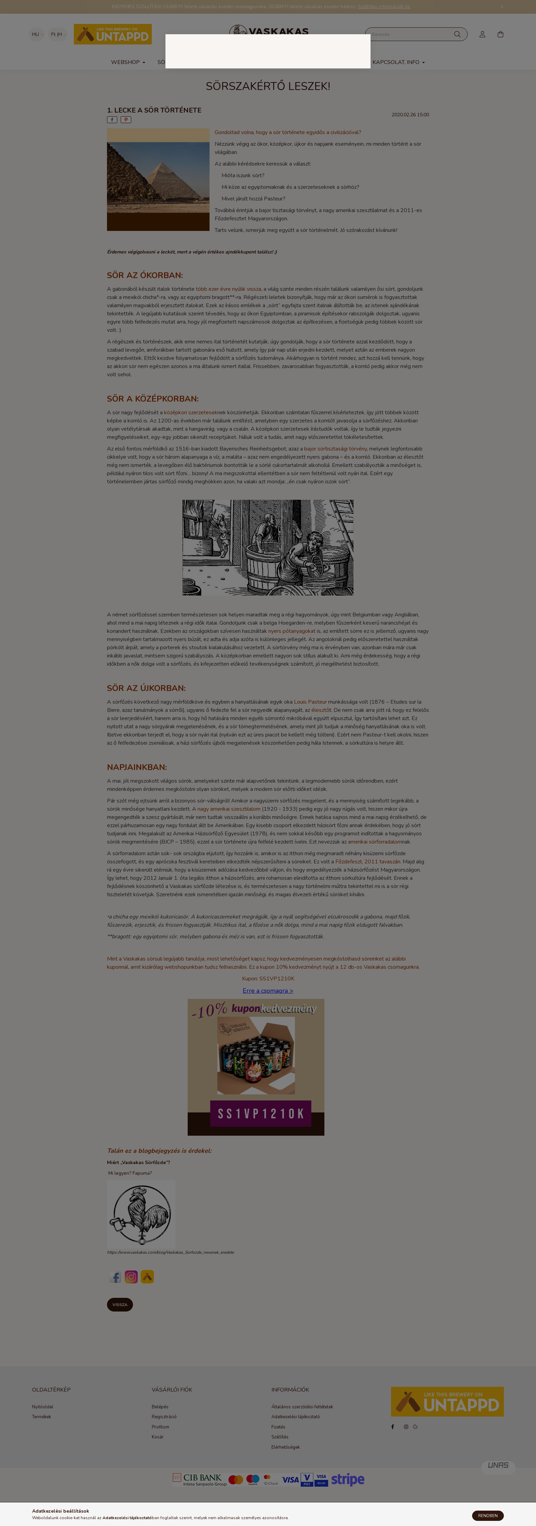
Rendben (488, 1515)
